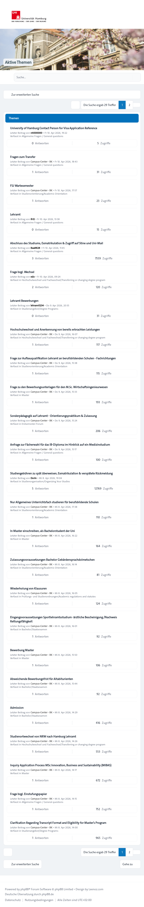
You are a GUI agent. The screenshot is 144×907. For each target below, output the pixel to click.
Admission (17, 708)
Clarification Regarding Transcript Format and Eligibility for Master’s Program (58, 823)
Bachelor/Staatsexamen (34, 629)
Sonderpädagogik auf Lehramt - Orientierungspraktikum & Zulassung (53, 416)
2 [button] (129, 105)
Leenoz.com (96, 889)
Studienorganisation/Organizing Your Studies (46, 481)
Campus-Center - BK (41, 161)
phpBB (24, 889)
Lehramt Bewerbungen (24, 301)
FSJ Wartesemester (21, 186)
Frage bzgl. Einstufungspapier (28, 794)
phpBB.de (48, 894)
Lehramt (15, 214)
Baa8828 (35, 248)
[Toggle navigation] (139, 14)
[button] (137, 105)
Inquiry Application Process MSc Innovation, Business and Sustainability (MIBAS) (60, 765)
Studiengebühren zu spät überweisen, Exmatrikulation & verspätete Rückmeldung (61, 473)
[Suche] (129, 77)
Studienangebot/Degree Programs (40, 308)
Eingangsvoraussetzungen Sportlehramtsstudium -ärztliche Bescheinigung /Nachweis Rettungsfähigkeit (63, 619)
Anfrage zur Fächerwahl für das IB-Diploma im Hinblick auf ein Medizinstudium (60, 445)
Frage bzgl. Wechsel (22, 272)
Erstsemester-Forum (32, 424)
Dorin (34, 478)
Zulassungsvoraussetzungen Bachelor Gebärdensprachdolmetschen (52, 560)
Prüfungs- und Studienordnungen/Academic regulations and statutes (59, 596)
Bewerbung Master (22, 650)
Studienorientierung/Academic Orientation (44, 193)
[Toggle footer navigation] (5, 878)
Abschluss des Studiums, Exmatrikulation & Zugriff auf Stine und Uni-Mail (56, 243)
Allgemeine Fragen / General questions (42, 136)
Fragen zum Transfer (22, 157)
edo (33, 276)
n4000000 (36, 133)
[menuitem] (13, 900)
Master (25, 395)
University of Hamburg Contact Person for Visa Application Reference (53, 128)
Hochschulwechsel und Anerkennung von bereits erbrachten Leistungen (55, 329)
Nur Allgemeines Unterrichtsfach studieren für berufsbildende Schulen (54, 502)
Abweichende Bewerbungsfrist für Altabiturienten (41, 679)
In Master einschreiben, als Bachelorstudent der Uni (42, 531)
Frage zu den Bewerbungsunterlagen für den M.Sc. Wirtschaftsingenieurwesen (59, 387)
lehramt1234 (37, 305)
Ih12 (33, 219)
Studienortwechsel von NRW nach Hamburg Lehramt (43, 736)
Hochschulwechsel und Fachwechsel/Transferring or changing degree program (63, 280)
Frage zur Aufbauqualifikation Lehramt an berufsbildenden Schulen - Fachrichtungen (63, 358)
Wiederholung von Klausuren (28, 588)
